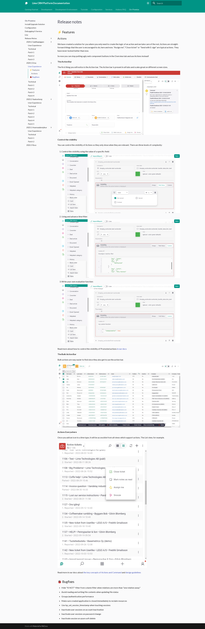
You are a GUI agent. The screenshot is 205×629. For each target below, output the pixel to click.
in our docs (122, 349)
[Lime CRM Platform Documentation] (26, 3)
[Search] (166, 3)
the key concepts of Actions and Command (102, 572)
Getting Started (31, 9)
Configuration (96, 9)
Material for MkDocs (40, 626)
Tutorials (84, 9)
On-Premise (134, 9)
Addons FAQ (121, 9)
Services (109, 9)
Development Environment (66, 9)
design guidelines (133, 572)
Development (46, 9)
